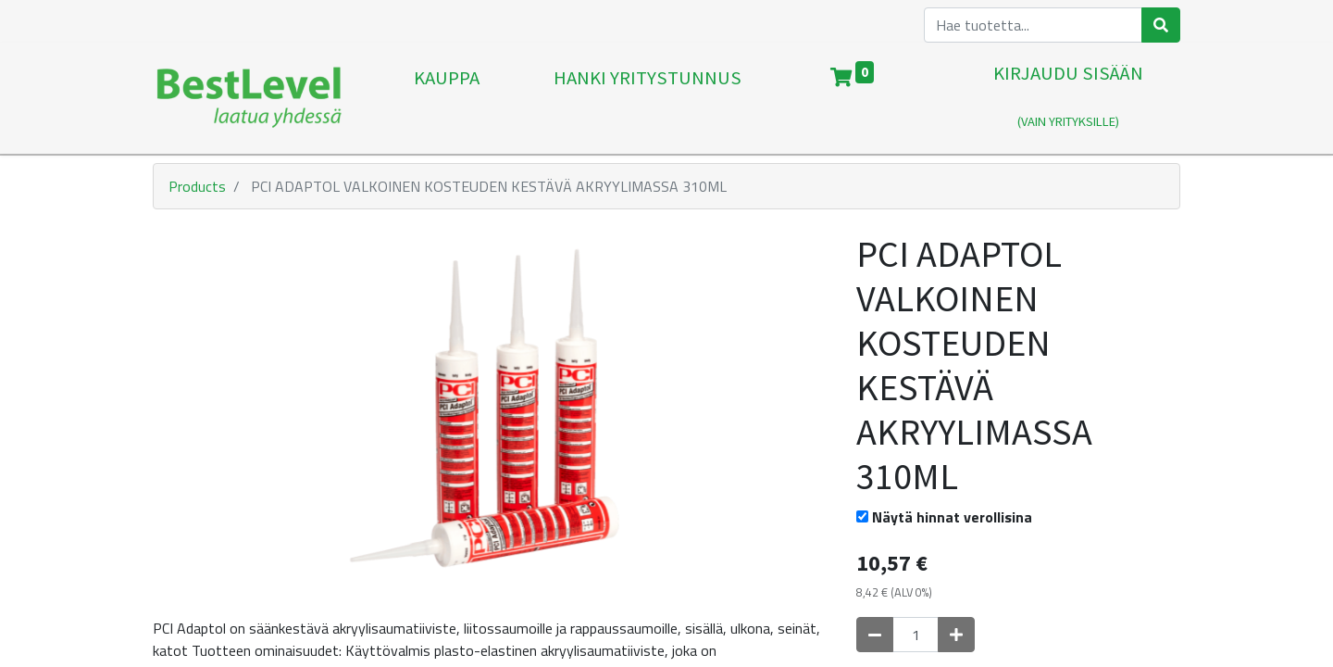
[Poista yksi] (874, 634)
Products (197, 186)
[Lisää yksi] (956, 634)
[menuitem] (447, 98)
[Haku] (1160, 25)
